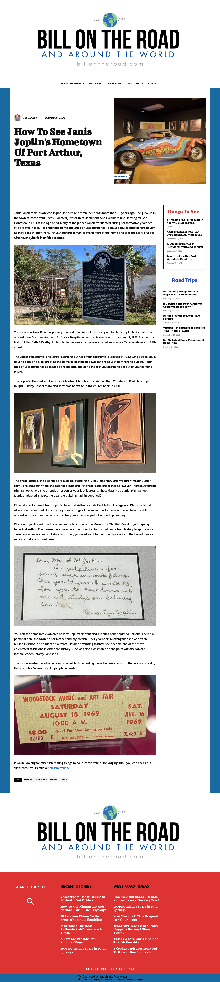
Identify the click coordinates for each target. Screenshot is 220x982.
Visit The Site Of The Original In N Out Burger (135, 917)
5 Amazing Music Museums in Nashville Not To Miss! (185, 221)
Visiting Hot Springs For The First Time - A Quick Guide (184, 329)
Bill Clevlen (30, 117)
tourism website (59, 767)
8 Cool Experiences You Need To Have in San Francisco (135, 950)
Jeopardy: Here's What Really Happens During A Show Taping (135, 929)
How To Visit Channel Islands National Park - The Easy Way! (83, 908)
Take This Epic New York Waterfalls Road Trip (182, 257)
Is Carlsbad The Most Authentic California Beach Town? (182, 305)
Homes (28, 780)
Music (53, 780)
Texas (63, 780)
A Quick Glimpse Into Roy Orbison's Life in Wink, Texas (184, 233)
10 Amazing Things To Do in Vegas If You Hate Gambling (180, 293)
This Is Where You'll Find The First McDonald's (135, 940)
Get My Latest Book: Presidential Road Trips (183, 341)
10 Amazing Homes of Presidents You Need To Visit (185, 245)
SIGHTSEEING (120, 176)
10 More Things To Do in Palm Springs (181, 317)
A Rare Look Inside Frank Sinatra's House (79, 940)
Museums (41, 780)
